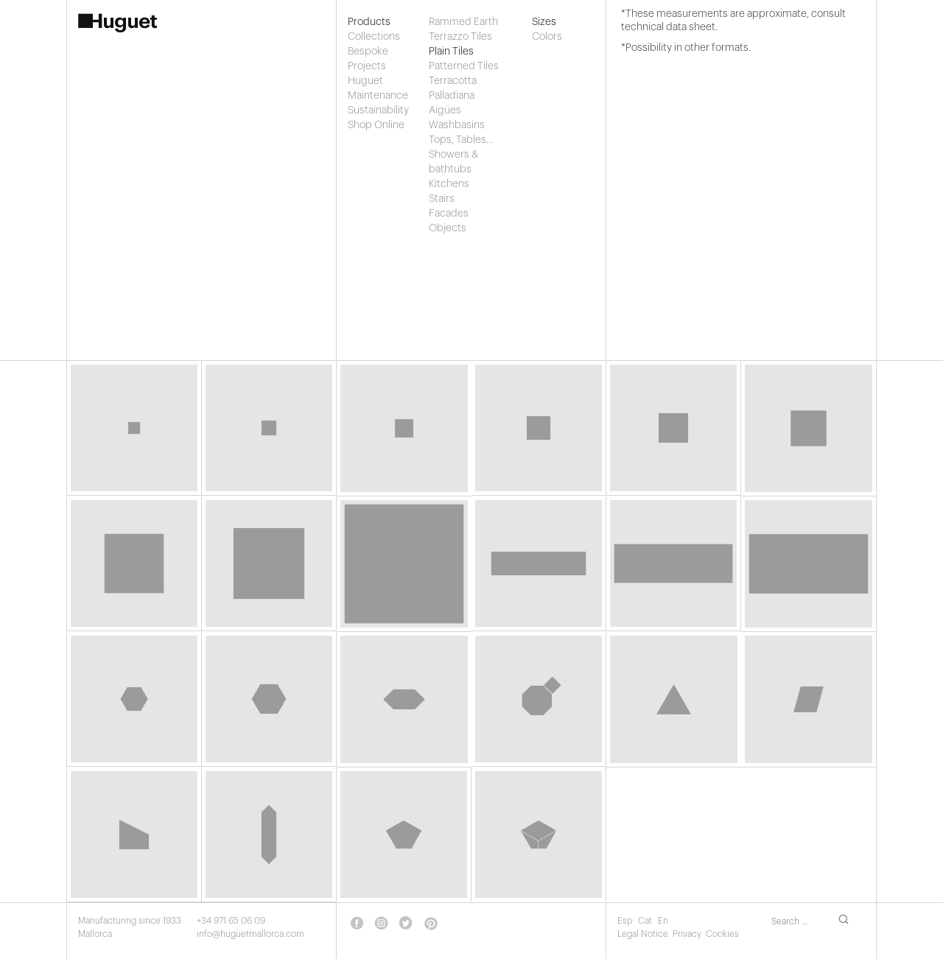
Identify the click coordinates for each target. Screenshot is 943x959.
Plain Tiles (451, 51)
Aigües (445, 110)
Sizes (544, 22)
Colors (546, 37)
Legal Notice (642, 934)
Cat (646, 920)
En (663, 920)
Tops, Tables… (461, 140)
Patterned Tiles (464, 66)
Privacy (687, 934)
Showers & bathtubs (453, 162)
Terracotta (453, 81)
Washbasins (457, 125)
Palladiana (451, 96)
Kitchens (449, 184)
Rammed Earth (463, 22)
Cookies (722, 934)
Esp (625, 920)
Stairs (442, 199)
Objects (447, 228)
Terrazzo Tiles (460, 37)
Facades (449, 213)
